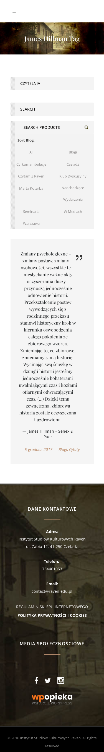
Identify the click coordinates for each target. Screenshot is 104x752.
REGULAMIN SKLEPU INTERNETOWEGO (52, 606)
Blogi (63, 449)
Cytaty (74, 449)
